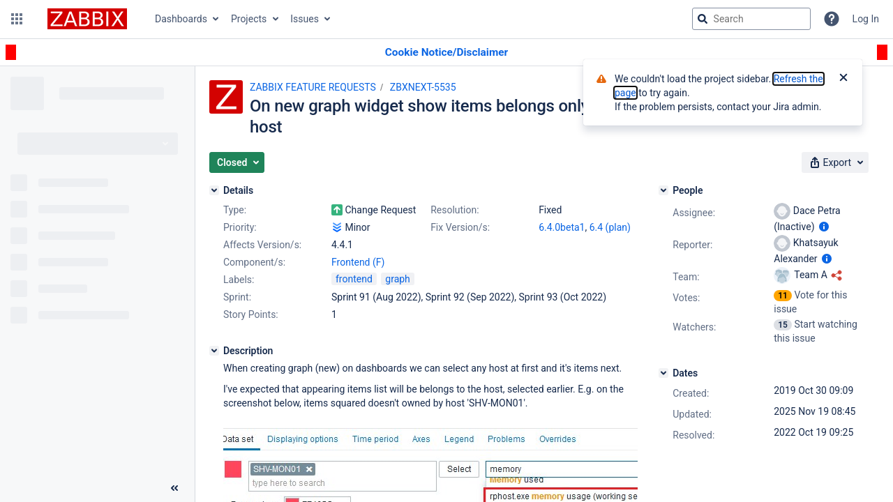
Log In (866, 18)
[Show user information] (824, 226)
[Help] (831, 19)
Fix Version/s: (460, 227)
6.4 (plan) (610, 227)
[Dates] (663, 373)
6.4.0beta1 (562, 227)
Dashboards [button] (181, 18)
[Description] (214, 351)
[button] (17, 19)
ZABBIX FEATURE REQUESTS (313, 87)
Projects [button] (249, 18)
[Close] (843, 79)
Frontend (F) (357, 262)
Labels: (238, 279)
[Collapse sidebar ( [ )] (174, 488)
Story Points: (250, 314)
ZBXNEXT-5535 (423, 87)
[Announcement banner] (446, 52)
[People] (663, 190)
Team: (686, 276)
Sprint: (237, 297)
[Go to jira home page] (87, 19)
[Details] (214, 190)
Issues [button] (304, 18)
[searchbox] (751, 19)
